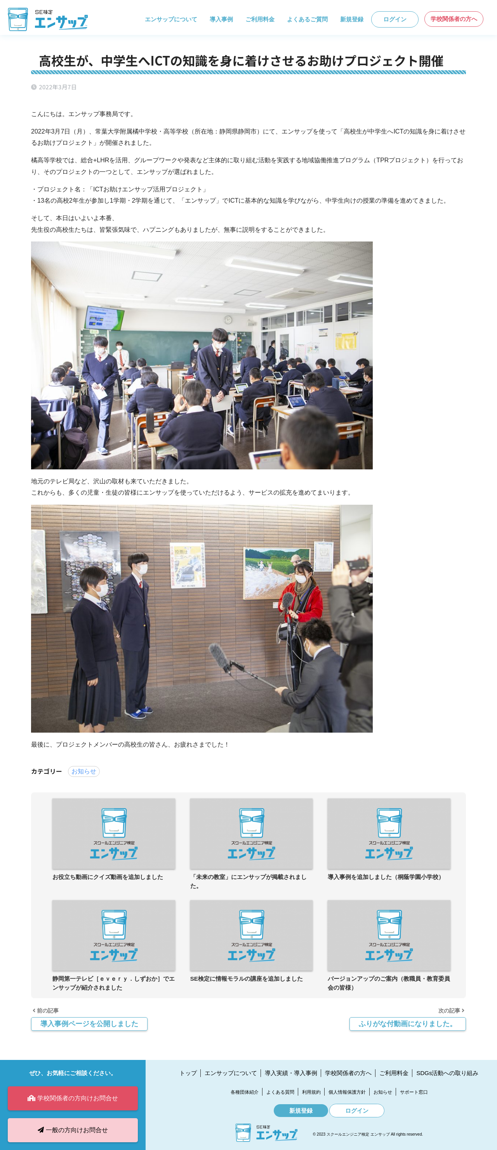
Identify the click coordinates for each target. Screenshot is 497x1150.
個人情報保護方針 (347, 1092)
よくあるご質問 (307, 19)
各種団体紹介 (245, 1092)
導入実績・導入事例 (291, 1073)
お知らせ (83, 771)
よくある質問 (280, 1092)
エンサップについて (171, 19)
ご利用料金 (260, 19)
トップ (188, 1073)
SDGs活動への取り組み (447, 1073)
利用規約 (311, 1092)
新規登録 (351, 19)
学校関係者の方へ (454, 19)
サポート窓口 (414, 1092)
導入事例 (221, 19)
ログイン (395, 19)
